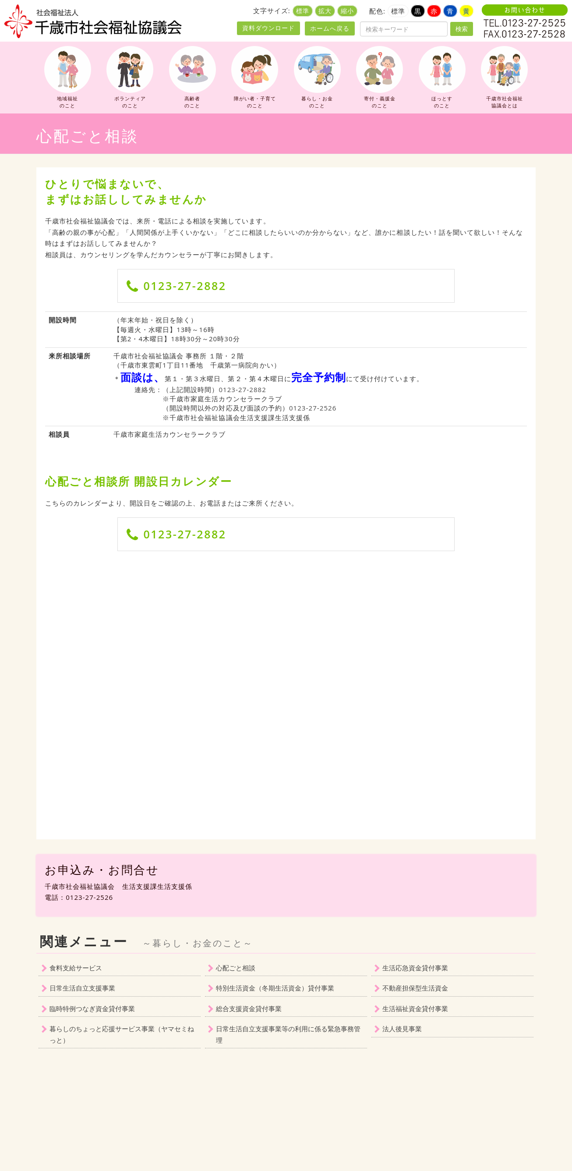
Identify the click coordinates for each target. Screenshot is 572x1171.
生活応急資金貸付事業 (415, 967)
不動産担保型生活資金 (415, 987)
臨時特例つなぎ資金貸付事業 (92, 1008)
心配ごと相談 (235, 967)
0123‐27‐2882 (242, 389)
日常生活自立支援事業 (82, 987)
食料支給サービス (75, 967)
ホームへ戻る (330, 28)
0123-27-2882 (185, 285)
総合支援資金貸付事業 (249, 1008)
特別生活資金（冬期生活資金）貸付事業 (275, 987)
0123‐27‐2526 (312, 407)
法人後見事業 (402, 1028)
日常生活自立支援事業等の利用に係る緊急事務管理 (288, 1034)
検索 (461, 29)
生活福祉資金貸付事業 (415, 1008)
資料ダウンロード (268, 28)
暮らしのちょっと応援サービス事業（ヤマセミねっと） (121, 1034)
